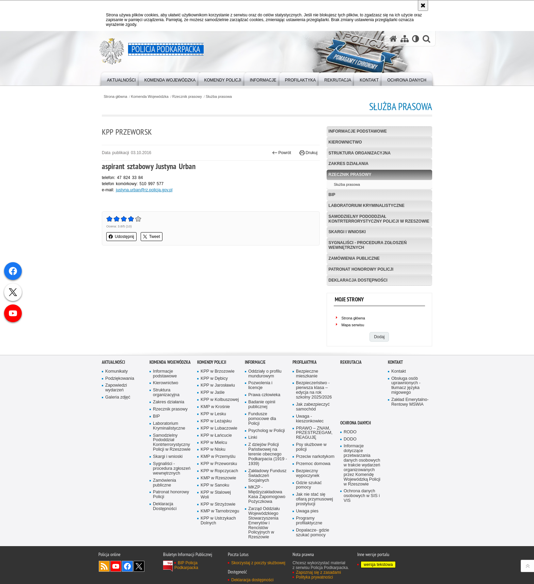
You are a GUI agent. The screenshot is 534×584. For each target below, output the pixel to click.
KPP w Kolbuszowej (220, 405)
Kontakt (395, 368)
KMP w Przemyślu (218, 462)
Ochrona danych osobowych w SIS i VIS (362, 502)
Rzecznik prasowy (187, 97)
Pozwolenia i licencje (260, 391)
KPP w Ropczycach (219, 477)
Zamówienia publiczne (354, 258)
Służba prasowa (219, 97)
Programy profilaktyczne (309, 526)
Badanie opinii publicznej (261, 410)
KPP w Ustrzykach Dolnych (218, 526)
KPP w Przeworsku (219, 469)
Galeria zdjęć (117, 403)
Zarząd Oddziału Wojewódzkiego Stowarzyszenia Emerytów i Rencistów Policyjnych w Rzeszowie (264, 528)
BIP (332, 194)
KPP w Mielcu (214, 448)
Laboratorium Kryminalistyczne (367, 205)
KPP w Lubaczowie (219, 434)
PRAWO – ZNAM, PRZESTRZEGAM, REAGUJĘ (314, 439)
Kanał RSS (104, 571)
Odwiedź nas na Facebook (127, 571)
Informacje (255, 368)
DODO (350, 445)
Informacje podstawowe (358, 131)
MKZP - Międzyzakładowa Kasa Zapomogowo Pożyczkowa (266, 500)
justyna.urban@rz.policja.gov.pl (144, 190)
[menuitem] (121, 78)
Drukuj (308, 152)
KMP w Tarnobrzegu (220, 517)
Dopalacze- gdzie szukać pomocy (312, 538)
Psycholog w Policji (266, 436)
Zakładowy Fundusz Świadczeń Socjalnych (267, 481)
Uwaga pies (307, 516)
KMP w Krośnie (215, 412)
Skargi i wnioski (347, 231)
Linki (252, 443)
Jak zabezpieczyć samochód (313, 412)
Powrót (281, 152)
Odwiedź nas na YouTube (115, 571)
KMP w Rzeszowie (218, 483)
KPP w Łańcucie (216, 441)
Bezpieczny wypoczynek (307, 478)
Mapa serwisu (353, 325)
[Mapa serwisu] (404, 38)
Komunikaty (116, 377)
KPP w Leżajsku (216, 426)
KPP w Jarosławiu (218, 391)
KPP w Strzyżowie (218, 510)
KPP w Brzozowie (217, 377)
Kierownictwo (345, 142)
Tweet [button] (151, 236)
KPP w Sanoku (215, 491)
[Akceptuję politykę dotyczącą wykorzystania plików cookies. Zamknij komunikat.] (423, 5)
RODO (350, 437)
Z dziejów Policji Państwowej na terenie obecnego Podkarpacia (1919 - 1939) (267, 460)
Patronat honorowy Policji (361, 269)
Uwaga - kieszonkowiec (310, 424)
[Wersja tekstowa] (415, 38)
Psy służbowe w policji (311, 453)
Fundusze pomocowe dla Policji (262, 424)
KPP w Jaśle (213, 398)
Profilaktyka (305, 368)
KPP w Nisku (213, 455)
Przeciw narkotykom (315, 462)
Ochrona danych (355, 428)
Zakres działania (348, 163)
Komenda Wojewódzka (150, 97)
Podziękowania (119, 384)
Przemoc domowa (313, 469)
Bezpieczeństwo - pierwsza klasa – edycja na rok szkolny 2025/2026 (314, 396)
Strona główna (115, 97)
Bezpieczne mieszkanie (307, 379)
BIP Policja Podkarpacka (186, 570)
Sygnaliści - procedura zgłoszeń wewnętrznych (368, 245)
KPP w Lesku (213, 419)
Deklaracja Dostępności (358, 280)
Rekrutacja (351, 368)
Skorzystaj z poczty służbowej (258, 568)
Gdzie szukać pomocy (309, 490)
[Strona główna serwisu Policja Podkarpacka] (393, 38)
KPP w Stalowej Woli (216, 500)
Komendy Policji (211, 368)
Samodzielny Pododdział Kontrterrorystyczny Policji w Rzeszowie (379, 218)
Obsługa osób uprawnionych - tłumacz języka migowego (406, 391)
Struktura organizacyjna (360, 153)
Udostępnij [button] (121, 236)
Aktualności (113, 368)
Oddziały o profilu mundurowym (265, 379)
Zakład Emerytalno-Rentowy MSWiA (409, 408)
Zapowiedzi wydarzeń (116, 393)
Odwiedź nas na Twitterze (139, 571)
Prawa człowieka (264, 401)
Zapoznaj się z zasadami (318, 577)
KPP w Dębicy (214, 384)
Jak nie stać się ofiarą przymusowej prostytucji (314, 505)
